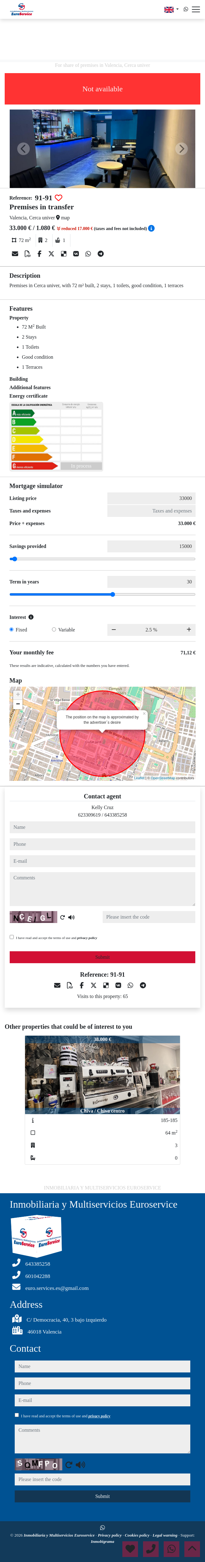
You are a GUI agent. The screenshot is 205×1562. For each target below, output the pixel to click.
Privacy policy (110, 1535)
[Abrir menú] (196, 9)
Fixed (21, 629)
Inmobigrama (102, 1541)
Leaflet (139, 778)
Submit (102, 957)
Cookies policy (138, 1535)
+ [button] (18, 695)
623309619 (89, 815)
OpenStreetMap (163, 778)
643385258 (116, 815)
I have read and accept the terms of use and (56, 938)
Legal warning (165, 1535)
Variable (66, 629)
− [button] (18, 704)
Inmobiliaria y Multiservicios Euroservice (60, 1535)
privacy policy (87, 938)
